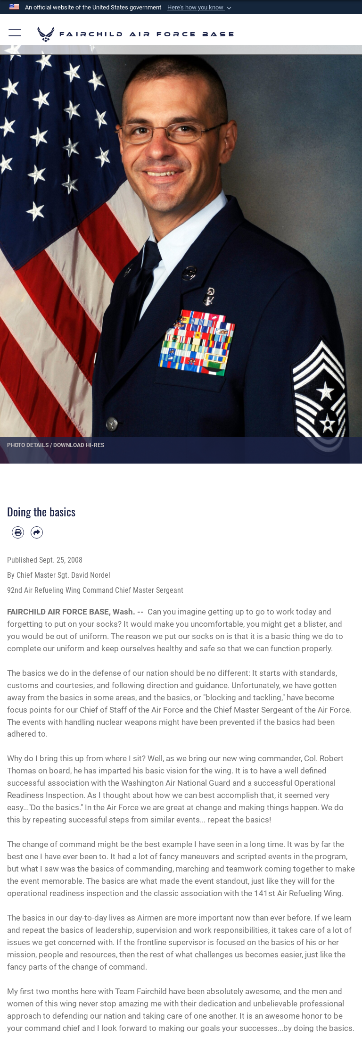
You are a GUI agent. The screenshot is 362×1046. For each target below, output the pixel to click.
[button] (200, 7)
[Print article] (18, 532)
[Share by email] (37, 532)
